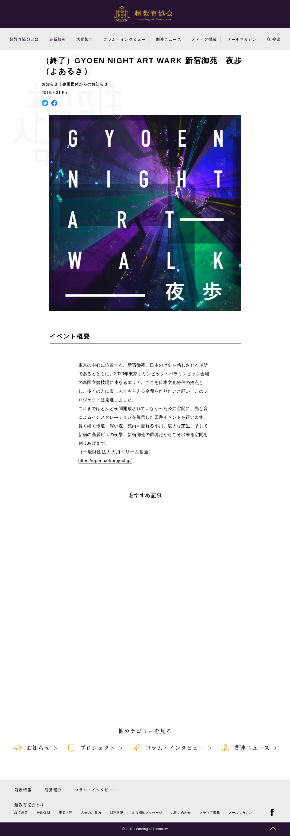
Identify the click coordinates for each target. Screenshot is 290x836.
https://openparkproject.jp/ (105, 460)
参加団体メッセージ (147, 813)
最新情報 (57, 39)
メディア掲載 (204, 39)
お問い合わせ (181, 813)
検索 (274, 39)
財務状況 (116, 813)
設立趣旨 (21, 813)
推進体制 (43, 813)
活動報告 (84, 39)
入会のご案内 (91, 813)
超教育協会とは (24, 39)
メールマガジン (242, 39)
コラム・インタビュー (124, 39)
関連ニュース (168, 39)
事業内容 (65, 813)
